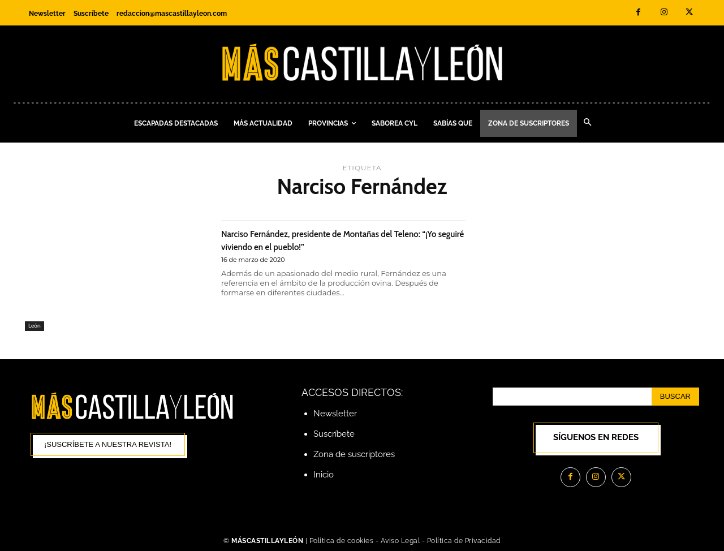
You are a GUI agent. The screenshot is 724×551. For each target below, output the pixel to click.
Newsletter (335, 413)
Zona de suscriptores (354, 454)
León (34, 325)
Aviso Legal (401, 541)
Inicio (323, 475)
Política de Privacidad (464, 541)
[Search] (675, 397)
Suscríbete (334, 434)
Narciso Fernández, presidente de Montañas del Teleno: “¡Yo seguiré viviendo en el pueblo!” (340, 239)
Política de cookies (341, 541)
